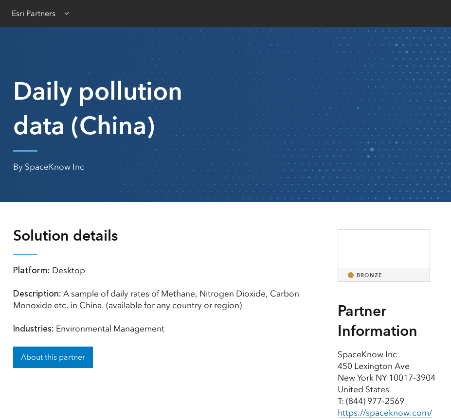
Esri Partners (33, 13)
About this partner (53, 357)
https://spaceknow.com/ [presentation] (385, 413)
